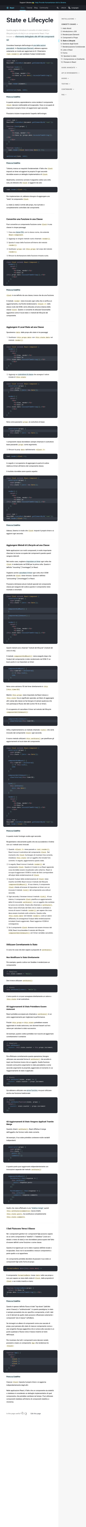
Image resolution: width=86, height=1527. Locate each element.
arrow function (32, 1090)
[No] (25, 1413)
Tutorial (29, 8)
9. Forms (64, 53)
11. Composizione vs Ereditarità (72, 59)
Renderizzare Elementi (25, 48)
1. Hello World (66, 28)
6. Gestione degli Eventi (69, 44)
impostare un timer (33, 562)
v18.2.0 (63, 8)
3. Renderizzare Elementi (70, 35)
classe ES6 (20, 232)
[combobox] (57, 7)
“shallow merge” (37, 1208)
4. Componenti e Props (69, 38)
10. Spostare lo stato (68, 56)
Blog (35, 8)
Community (44, 8)
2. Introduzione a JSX (69, 31)
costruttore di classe (25, 374)
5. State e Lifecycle (68, 41)
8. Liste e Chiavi (66, 50)
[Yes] (22, 1413)
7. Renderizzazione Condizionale (73, 47)
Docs (23, 8)
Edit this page (36, 1414)
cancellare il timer (25, 573)
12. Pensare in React (68, 62)
